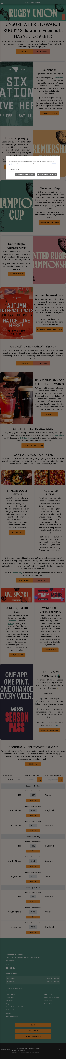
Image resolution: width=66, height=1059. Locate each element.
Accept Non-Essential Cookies (47, 174)
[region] (33, 168)
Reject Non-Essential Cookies (25, 174)
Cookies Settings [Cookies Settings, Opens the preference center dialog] (15, 169)
